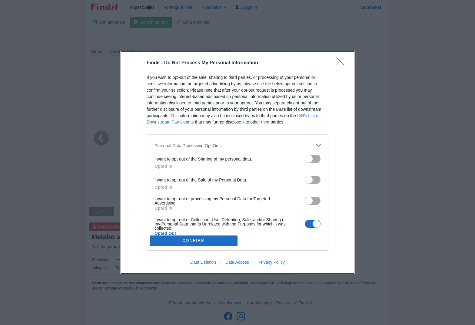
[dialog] (237, 162)
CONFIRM (193, 240)
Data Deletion (203, 262)
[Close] (342, 63)
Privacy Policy (271, 262)
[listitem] (237, 145)
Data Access (237, 262)
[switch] (313, 159)
